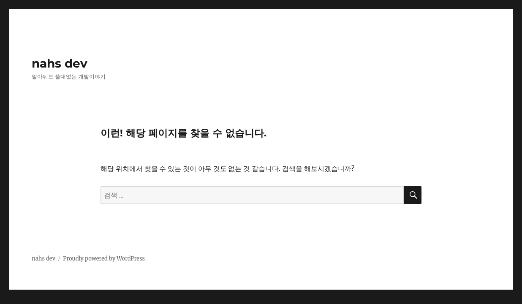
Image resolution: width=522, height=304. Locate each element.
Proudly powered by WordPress (104, 258)
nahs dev (59, 63)
